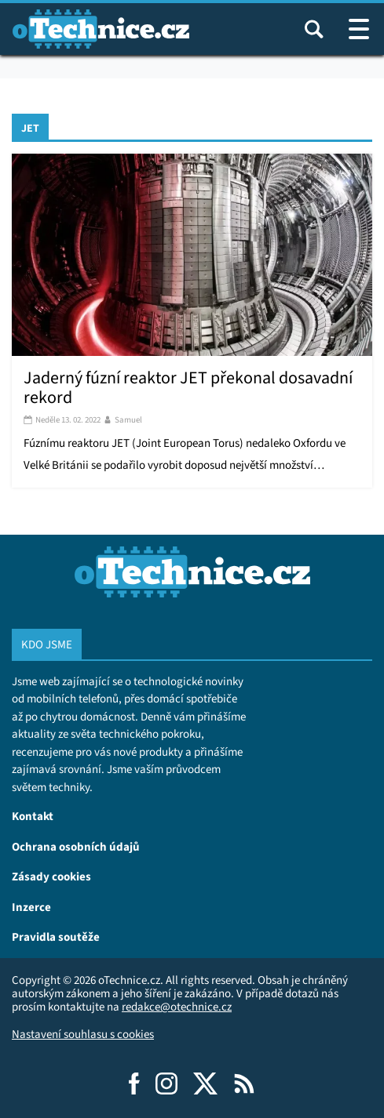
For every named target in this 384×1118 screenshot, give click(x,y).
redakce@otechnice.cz (177, 1007)
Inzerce (31, 906)
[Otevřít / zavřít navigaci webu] (358, 29)
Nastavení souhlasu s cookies (83, 1034)
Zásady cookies (51, 876)
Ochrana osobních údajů (76, 846)
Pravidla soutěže (56, 936)
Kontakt (32, 815)
